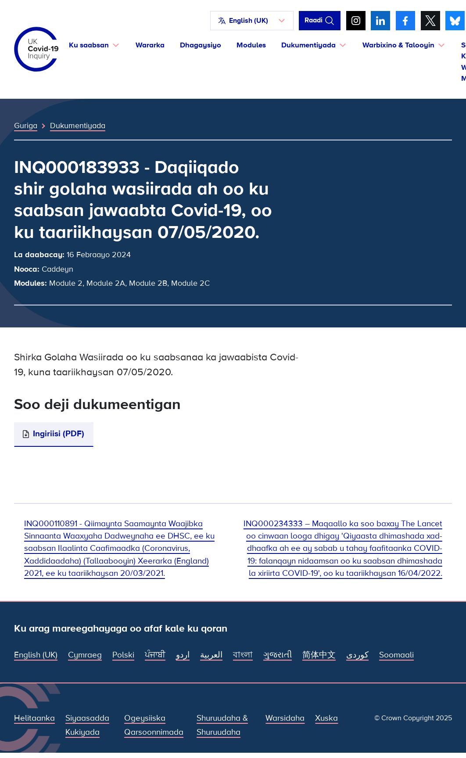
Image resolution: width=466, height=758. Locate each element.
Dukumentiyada (77, 125)
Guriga (25, 125)
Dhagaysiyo (200, 45)
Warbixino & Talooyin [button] (398, 45)
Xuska (326, 718)
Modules (251, 45)
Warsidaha (285, 718)
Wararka (150, 45)
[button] (252, 20)
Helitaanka (34, 718)
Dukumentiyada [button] (308, 45)
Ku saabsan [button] (89, 45)
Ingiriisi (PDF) (58, 434)
